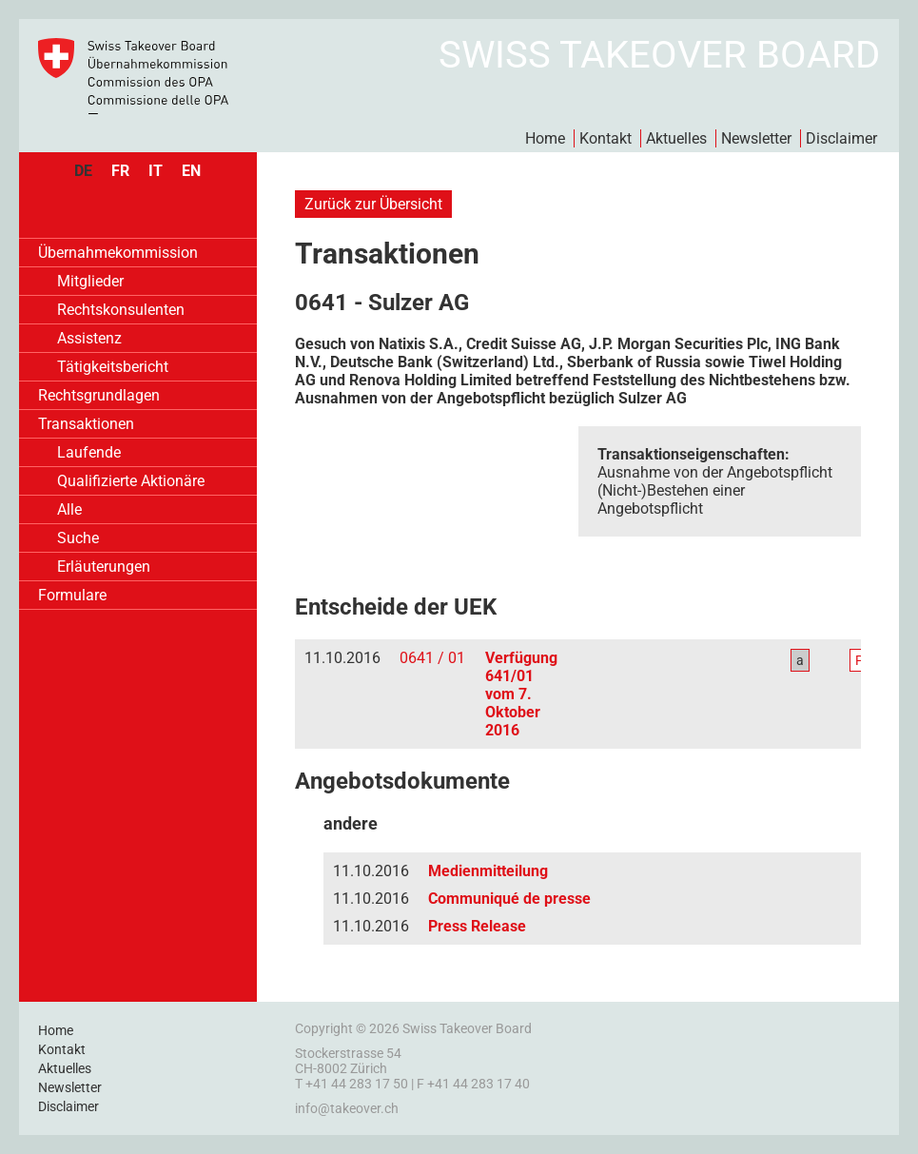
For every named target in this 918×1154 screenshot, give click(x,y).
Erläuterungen (103, 566)
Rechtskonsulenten (121, 310)
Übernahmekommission (118, 253)
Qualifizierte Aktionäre (131, 481)
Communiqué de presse (509, 899)
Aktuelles (676, 138)
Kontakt (605, 138)
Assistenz (89, 338)
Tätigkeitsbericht (112, 367)
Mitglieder (90, 281)
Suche (78, 538)
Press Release (477, 926)
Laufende (89, 452)
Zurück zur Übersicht (373, 204)
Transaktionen (86, 424)
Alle (69, 509)
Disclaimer (841, 138)
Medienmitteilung (488, 871)
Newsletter (756, 138)
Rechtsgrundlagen (99, 395)
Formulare (72, 595)
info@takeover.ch (347, 1108)
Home (545, 138)
